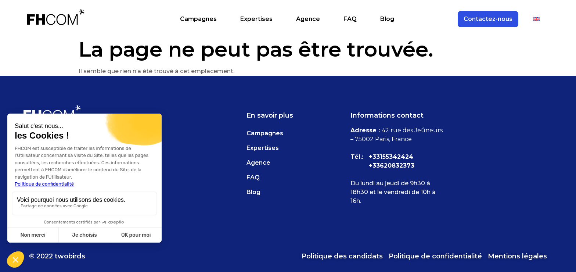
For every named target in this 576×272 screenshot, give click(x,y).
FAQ (350, 18)
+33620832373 (391, 165)
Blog (387, 18)
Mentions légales (517, 256)
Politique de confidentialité (435, 256)
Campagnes (198, 18)
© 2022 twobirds (57, 256)
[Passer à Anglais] (536, 19)
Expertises (256, 18)
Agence (308, 18)
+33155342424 (391, 156)
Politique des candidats (342, 256)
